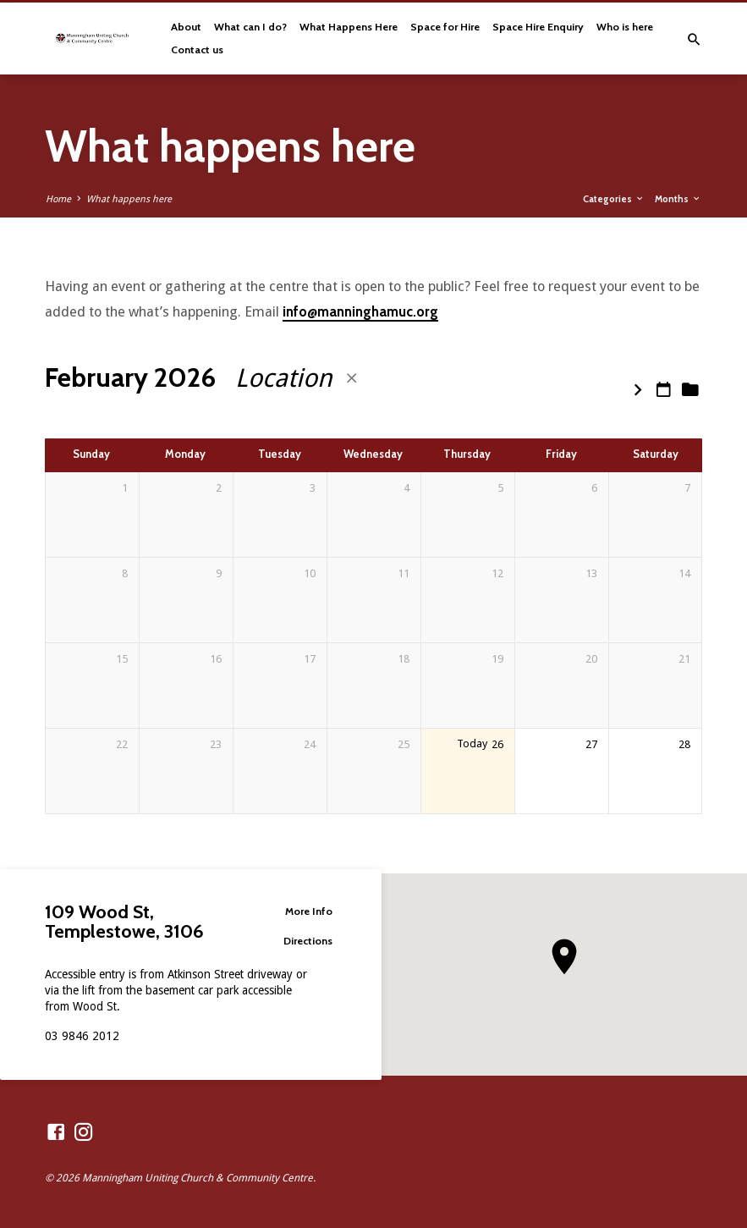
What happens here (129, 199)
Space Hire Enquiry (538, 26)
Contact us (197, 49)
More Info (302, 910)
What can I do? (250, 26)
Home (58, 199)
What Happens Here (348, 26)
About (186, 26)
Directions (302, 940)
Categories (614, 199)
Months (678, 199)
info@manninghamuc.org (360, 311)
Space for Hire (445, 26)
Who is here (624, 26)
